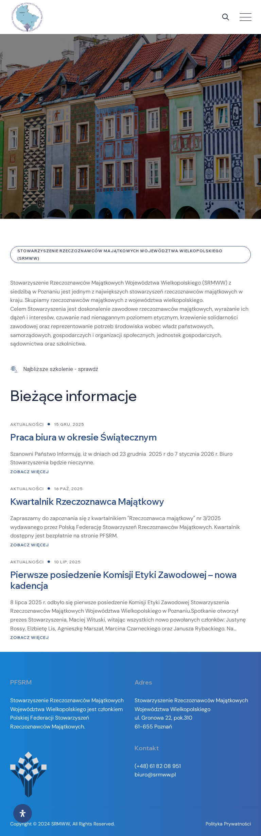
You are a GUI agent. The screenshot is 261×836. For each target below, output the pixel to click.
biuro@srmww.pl (155, 774)
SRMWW (60, 824)
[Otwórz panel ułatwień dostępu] (22, 813)
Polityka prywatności (228, 824)
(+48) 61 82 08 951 (158, 766)
